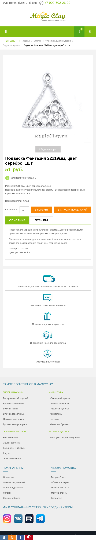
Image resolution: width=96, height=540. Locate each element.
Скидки (7, 492)
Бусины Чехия (10, 408)
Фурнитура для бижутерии (58, 41)
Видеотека (56, 498)
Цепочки (54, 419)
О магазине (9, 477)
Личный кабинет (11, 498)
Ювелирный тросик (60, 398)
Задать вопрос (48, 149)
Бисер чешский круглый (15, 398)
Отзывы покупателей (14, 482)
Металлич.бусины (59, 424)
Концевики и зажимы (14, 448)
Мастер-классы (59, 492)
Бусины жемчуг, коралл (15, 424)
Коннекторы (56, 414)
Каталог (37, 41)
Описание (17, 220)
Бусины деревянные (14, 414)
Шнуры (6, 453)
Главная (26, 41)
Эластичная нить (12, 458)
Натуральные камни (13, 419)
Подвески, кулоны (11, 45)
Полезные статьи (60, 487)
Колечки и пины (11, 437)
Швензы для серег (59, 403)
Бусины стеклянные (13, 403)
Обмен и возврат (60, 482)
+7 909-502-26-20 (57, 3)
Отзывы (41, 220)
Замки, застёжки (11, 442)
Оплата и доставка (13, 487)
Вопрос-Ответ (58, 477)
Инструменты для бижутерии (65, 437)
